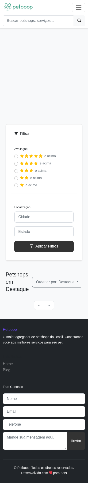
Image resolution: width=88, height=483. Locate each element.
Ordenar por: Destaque (56, 282)
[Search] (38, 20)
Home (8, 364)
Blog (6, 370)
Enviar (76, 441)
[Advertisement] (44, 74)
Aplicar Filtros (44, 246)
